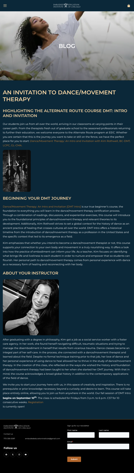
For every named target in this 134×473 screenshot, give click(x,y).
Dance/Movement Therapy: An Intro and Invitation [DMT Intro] (42, 206)
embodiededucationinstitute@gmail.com (42, 438)
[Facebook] (6, 454)
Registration (35, 402)
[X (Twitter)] (12, 454)
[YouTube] (25, 454)
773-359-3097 (9, 438)
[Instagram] (19, 454)
